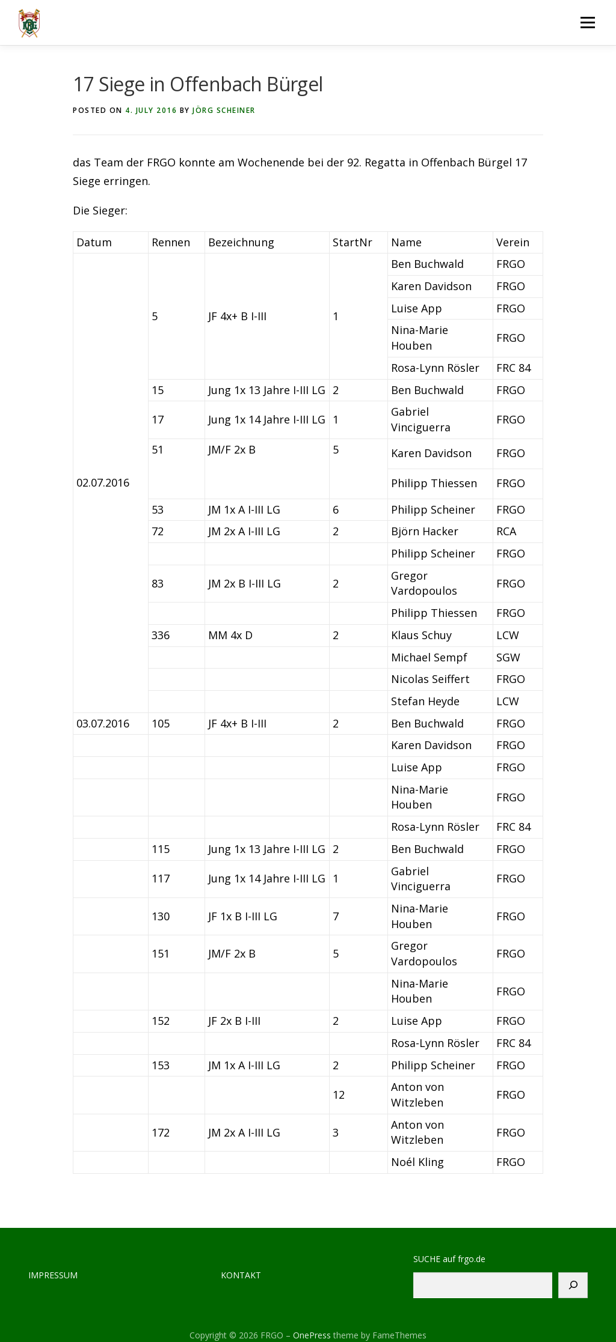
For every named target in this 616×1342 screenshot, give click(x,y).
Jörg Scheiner (224, 110)
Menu (587, 22)
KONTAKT (241, 1275)
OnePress (312, 1335)
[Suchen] (573, 1285)
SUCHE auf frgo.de (449, 1259)
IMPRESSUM (53, 1275)
